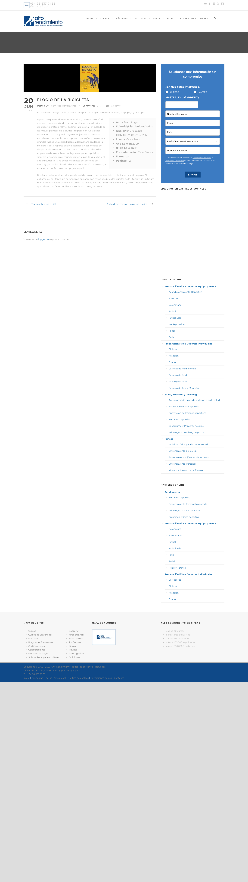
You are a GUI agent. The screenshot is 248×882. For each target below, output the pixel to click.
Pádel (172, 330)
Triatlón (173, 362)
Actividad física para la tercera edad (188, 444)
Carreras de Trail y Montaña (184, 388)
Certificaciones (36, 646)
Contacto (119, 678)
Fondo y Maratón (178, 381)
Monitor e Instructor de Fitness (186, 470)
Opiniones (74, 657)
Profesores (75, 642)
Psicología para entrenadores (185, 510)
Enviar (192, 175)
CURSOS (174, 92)
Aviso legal (60, 678)
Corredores (175, 579)
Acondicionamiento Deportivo (185, 292)
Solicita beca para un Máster (43, 657)
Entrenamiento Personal (182, 463)
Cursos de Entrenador (40, 634)
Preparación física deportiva (184, 517)
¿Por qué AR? (76, 634)
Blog (170, 19)
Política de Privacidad (174, 161)
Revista (73, 649)
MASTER (202, 92)
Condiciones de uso (101, 678)
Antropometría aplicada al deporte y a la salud (194, 400)
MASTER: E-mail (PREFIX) (182, 97)
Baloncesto (175, 298)
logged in (43, 239)
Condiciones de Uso (201, 158)
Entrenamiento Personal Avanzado (188, 504)
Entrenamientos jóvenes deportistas (189, 457)
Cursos (104, 19)
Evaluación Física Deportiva (184, 406)
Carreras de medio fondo (182, 368)
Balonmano (175, 304)
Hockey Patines (177, 567)
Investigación (76, 653)
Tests (156, 19)
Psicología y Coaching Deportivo (187, 432)
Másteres (122, 19)
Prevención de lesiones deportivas (187, 413)
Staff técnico (76, 638)
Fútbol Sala (175, 317)
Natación (174, 355)
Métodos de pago (38, 653)
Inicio (89, 19)
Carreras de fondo (178, 375)
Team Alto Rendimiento (63, 105)
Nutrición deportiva (179, 419)
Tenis (171, 337)
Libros (72, 646)
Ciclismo (116, 105)
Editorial (140, 19)
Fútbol (172, 311)
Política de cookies (78, 678)
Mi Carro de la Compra (194, 19)
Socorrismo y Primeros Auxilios (186, 426)
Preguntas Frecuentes (40, 642)
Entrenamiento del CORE (182, 450)
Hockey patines (177, 324)
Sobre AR (74, 631)
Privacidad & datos (41, 678)
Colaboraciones (36, 649)
